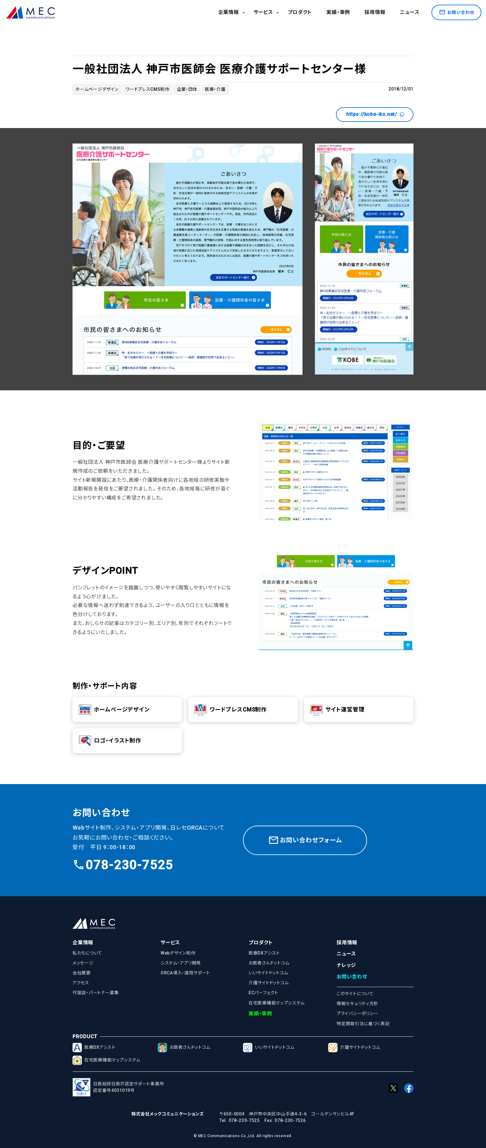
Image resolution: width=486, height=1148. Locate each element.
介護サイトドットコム (269, 982)
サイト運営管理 (337, 709)
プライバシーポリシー (357, 1013)
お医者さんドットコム (269, 962)
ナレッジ (346, 965)
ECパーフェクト (263, 992)
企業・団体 (187, 89)
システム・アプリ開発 (181, 962)
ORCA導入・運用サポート (185, 972)
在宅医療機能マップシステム (277, 1002)
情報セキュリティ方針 (357, 1003)
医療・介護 (215, 89)
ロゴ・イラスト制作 (110, 740)
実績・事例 (338, 12)
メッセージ (83, 962)
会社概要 (82, 972)
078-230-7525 (123, 865)
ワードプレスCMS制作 (148, 89)
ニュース (409, 12)
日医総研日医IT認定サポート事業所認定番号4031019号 (118, 1087)
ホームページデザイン (96, 89)
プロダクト (300, 12)
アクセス (81, 982)
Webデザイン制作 (178, 953)
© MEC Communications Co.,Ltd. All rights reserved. (243, 1136)
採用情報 (375, 12)
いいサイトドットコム (268, 972)
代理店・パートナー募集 (96, 992)
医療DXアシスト (264, 953)
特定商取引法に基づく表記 (363, 1023)
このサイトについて (355, 993)
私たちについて (87, 953)
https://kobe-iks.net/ (375, 114)
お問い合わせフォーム (305, 840)
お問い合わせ (352, 977)
